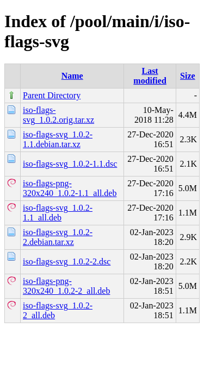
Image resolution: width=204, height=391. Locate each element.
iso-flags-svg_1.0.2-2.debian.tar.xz (57, 237)
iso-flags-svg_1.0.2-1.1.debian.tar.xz (57, 139)
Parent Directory (52, 95)
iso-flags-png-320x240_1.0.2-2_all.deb (66, 285)
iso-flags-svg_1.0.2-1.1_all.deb (57, 212)
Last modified (149, 75)
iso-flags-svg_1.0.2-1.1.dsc (70, 163)
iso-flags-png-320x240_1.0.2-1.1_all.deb (69, 188)
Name (72, 75)
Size (187, 75)
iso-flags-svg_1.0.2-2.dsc (66, 261)
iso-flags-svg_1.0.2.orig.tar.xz (58, 114)
